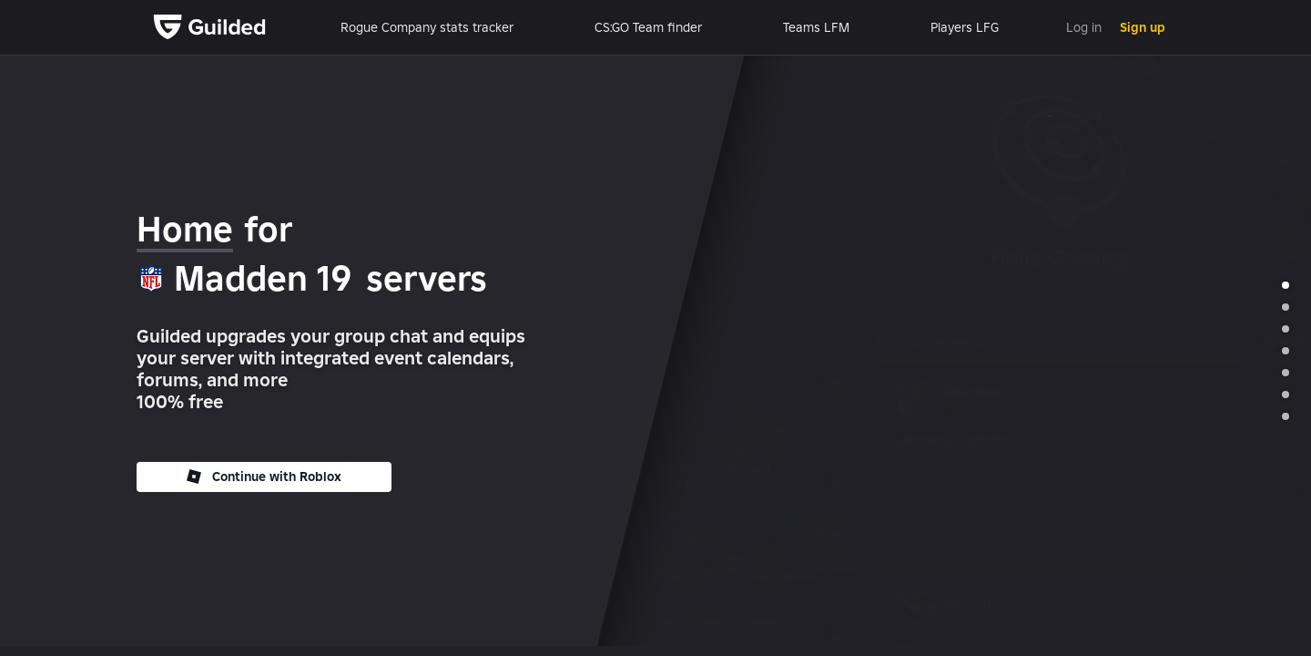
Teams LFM (816, 27)
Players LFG (964, 27)
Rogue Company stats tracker (426, 27)
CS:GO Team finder (648, 27)
